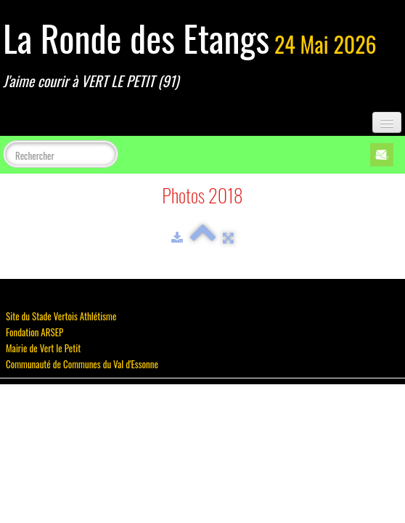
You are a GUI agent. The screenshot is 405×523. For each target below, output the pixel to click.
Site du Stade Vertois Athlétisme (61, 316)
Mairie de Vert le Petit (43, 348)
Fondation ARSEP (34, 332)
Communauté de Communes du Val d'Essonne (82, 364)
